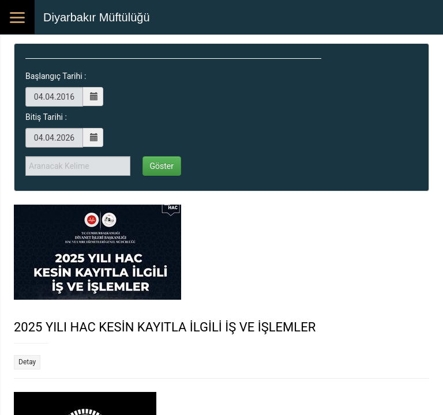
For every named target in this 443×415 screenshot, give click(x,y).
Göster (162, 166)
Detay (27, 362)
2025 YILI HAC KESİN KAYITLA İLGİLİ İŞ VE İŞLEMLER (165, 327)
